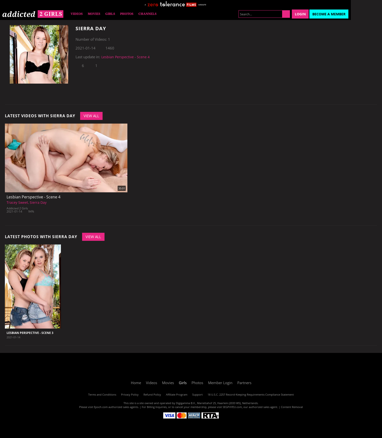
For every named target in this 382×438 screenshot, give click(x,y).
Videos (77, 14)
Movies (94, 14)
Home (136, 382)
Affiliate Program (176, 394)
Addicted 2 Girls (17, 208)
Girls (110, 14)
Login (300, 14)
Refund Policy (152, 394)
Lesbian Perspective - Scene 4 (125, 57)
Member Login (220, 382)
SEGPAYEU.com (232, 407)
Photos (127, 14)
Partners (244, 382)
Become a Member (328, 14)
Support (197, 394)
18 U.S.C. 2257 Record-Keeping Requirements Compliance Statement (251, 394)
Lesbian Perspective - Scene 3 (30, 333)
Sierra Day (38, 202)
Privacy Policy (130, 394)
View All (91, 115)
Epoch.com (101, 407)
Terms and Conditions (102, 394)
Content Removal (292, 407)
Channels (147, 14)
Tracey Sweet (17, 202)
